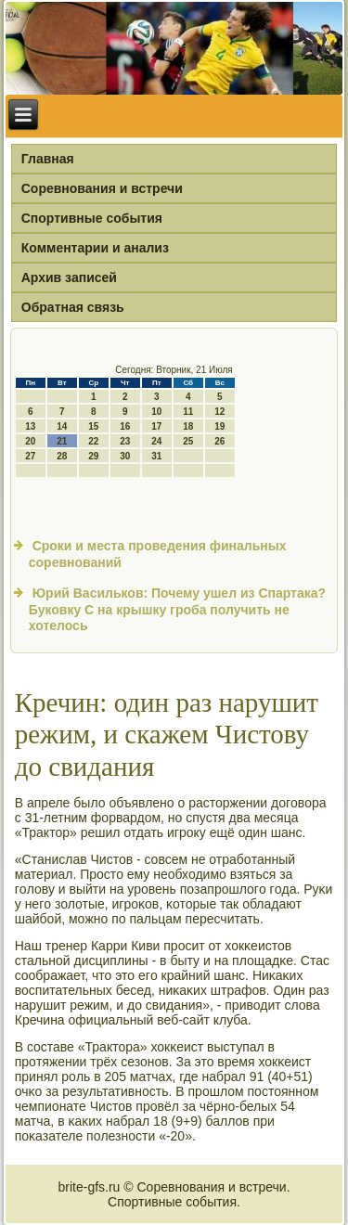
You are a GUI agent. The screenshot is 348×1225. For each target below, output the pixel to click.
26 (219, 441)
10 (156, 411)
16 (125, 426)
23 (125, 441)
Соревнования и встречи (102, 188)
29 (93, 456)
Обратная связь (72, 307)
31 (156, 456)
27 (30, 456)
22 (93, 441)
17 (156, 426)
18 (188, 426)
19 (219, 426)
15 (93, 426)
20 (30, 441)
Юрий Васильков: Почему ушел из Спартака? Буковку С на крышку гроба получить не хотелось (177, 609)
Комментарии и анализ (95, 247)
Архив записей (69, 277)
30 (125, 456)
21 (62, 441)
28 (62, 456)
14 (62, 426)
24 (156, 441)
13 (30, 426)
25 (188, 441)
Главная (47, 158)
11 (188, 411)
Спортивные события (91, 218)
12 (219, 411)
